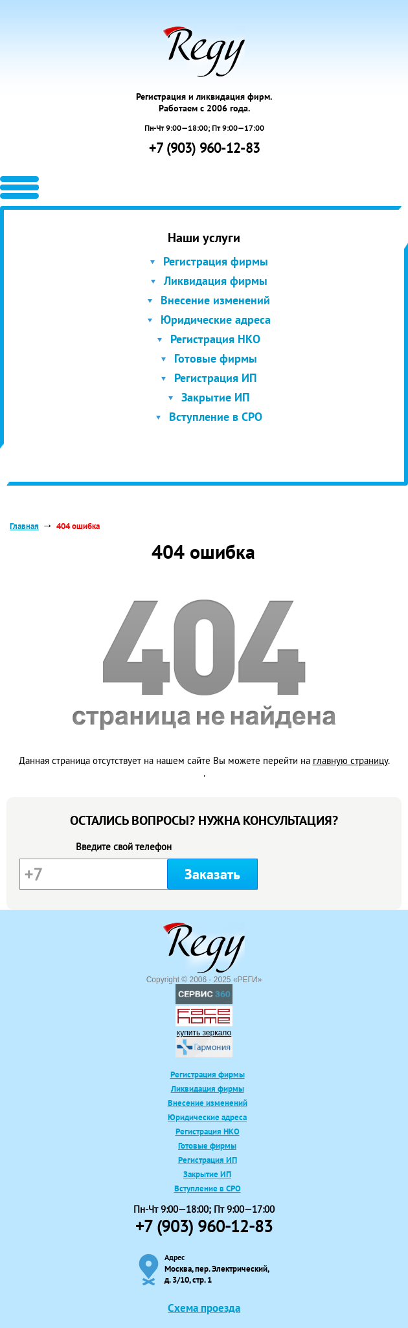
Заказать (212, 874)
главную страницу (350, 760)
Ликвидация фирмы (215, 280)
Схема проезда (204, 1308)
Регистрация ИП (215, 377)
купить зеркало (204, 1032)
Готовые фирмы (215, 358)
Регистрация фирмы (215, 261)
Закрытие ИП (215, 397)
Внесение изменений (215, 300)
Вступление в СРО (215, 416)
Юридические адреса (216, 319)
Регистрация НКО (215, 339)
